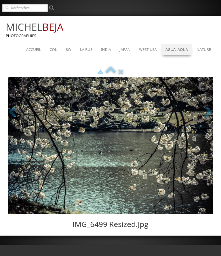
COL (53, 49)
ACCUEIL (33, 49)
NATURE (204, 49)
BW (68, 49)
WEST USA (148, 49)
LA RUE (86, 49)
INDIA (106, 49)
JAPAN (125, 49)
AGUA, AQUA (176, 49)
